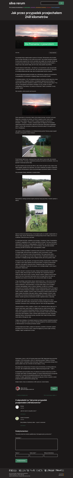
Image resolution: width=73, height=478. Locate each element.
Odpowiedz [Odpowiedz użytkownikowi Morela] (23, 414)
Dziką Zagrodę (33, 244)
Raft (23, 475)
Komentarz (18, 438)
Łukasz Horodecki (24, 417)
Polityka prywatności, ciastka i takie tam (16, 474)
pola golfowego (26, 245)
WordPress (15, 475)
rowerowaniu (27, 7)
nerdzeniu (33, 7)
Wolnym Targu (35, 76)
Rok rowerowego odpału (50, 395)
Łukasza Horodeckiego (17, 7)
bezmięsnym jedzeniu (41, 7)
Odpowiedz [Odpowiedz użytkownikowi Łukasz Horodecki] (23, 425)
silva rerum (17, 3)
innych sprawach (56, 7)
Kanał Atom (61, 475)
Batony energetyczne (23, 395)
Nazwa (17, 453)
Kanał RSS (61, 474)
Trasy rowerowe (53, 52)
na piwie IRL (20, 76)
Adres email (33, 453)
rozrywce (49, 7)
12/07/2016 (22, 408)
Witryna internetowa (49, 453)
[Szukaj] (61, 3)
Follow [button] (54, 388)
